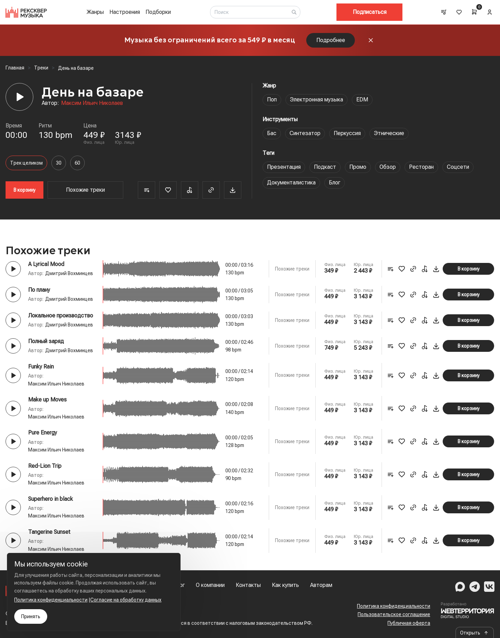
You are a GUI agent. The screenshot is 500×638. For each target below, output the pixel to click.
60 (77, 163)
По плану (39, 290)
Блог (334, 182)
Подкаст (325, 167)
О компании (210, 585)
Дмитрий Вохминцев (69, 273)
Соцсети (458, 167)
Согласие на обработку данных (125, 600)
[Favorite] (168, 190)
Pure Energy (42, 432)
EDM (362, 99)
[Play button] (13, 268)
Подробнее (330, 40)
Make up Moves (47, 399)
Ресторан (421, 167)
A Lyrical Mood (46, 264)
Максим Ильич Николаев (92, 103)
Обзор (388, 167)
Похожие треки (85, 190)
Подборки (158, 12)
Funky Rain (41, 366)
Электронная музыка (316, 99)
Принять (30, 616)
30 (58, 163)
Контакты (248, 585)
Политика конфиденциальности (393, 606)
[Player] (19, 97)
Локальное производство (60, 315)
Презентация (284, 167)
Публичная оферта (409, 623)
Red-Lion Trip (44, 466)
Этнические (389, 133)
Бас (271, 133)
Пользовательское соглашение (394, 614)
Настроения (124, 12)
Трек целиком (26, 163)
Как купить (285, 585)
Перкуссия (347, 133)
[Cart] (474, 12)
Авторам (321, 585)
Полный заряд (46, 341)
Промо (357, 167)
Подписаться (369, 12)
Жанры (95, 12)
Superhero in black (50, 499)
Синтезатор (305, 133)
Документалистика (291, 182)
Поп (272, 99)
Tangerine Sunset (49, 532)
